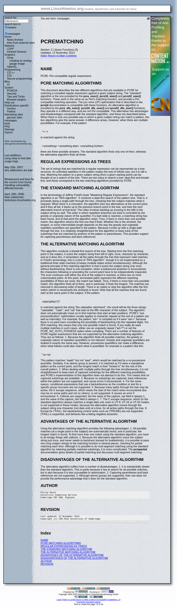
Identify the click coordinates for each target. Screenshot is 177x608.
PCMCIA (12, 90)
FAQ (7, 126)
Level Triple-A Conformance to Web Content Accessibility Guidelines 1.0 (88, 602)
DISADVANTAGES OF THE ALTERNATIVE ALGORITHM (74, 560)
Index (44, 55)
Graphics (9, 54)
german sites (14, 117)
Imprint (8, 132)
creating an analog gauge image (20, 62)
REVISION (47, 566)
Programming (12, 69)
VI (8, 84)
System (8, 87)
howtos (12, 27)
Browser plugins (16, 99)
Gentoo (11, 108)
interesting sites (13, 114)
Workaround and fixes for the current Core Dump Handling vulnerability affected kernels (19, 184)
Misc (7, 81)
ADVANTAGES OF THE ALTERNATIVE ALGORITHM (72, 557)
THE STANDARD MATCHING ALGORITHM (66, 551)
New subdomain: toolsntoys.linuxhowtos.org (20, 199)
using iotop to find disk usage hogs (17, 160)
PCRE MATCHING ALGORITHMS (61, 545)
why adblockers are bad (18, 170)
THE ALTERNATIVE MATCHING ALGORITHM (68, 554)
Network (9, 45)
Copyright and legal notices (88, 604)
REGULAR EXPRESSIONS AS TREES (64, 548)
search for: (10, 17)
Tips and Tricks (16, 96)
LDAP (10, 48)
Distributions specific (16, 105)
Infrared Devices (16, 51)
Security (12, 93)
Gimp (10, 57)
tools (7, 123)
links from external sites (21, 42)
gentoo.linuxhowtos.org (20, 143)
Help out (9, 102)
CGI (9, 75)
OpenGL (12, 66)
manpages (14, 33)
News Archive (15, 39)
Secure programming (19, 78)
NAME (44, 542)
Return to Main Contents (62, 55)
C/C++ (11, 72)
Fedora (11, 111)
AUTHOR (46, 563)
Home (8, 36)
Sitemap (9, 129)
